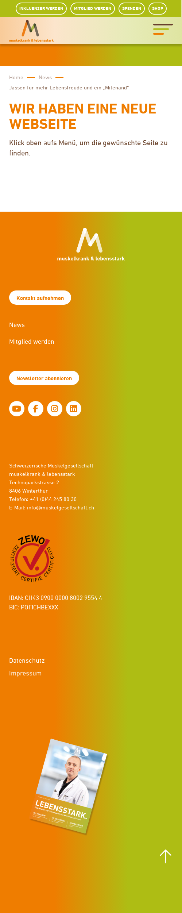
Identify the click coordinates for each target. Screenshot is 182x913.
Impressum (25, 673)
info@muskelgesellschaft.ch (60, 508)
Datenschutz (27, 661)
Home (16, 77)
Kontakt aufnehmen (40, 298)
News (45, 77)
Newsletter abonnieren (44, 378)
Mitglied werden (31, 342)
